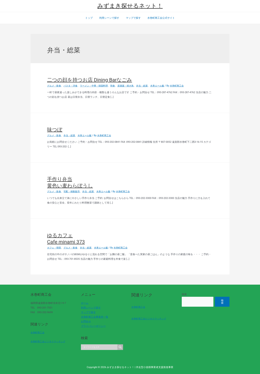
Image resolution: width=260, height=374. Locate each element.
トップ (91, 17)
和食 (116, 85)
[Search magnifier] (118, 347)
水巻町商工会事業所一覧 (93, 316)
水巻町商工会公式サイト (158, 17)
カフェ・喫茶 (54, 247)
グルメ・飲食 (54, 85)
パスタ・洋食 (72, 85)
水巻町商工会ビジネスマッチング (49, 341)
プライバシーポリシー (92, 326)
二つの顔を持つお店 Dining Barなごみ (89, 80)
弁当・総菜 (148, 85)
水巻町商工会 (38, 332)
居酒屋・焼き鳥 (130, 85)
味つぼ (54, 129)
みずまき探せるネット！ (130, 5)
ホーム (83, 303)
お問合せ (85, 321)
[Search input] (98, 347)
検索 (180, 294)
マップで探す (132, 17)
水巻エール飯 (164, 85)
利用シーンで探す (110, 17)
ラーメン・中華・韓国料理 (97, 85)
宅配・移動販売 (73, 191)
